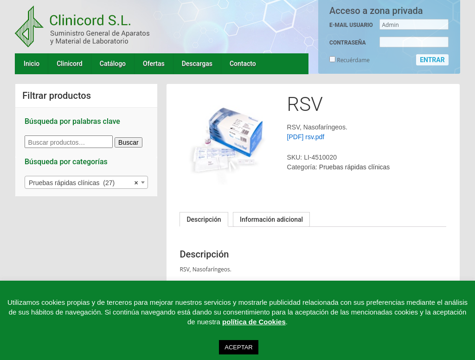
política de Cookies (254, 322)
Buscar (128, 142)
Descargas (197, 63)
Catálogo (113, 63)
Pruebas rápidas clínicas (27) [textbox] (83, 182)
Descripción (203, 219)
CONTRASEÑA (347, 42)
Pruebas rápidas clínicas (354, 167)
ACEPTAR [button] (238, 347)
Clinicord (70, 63)
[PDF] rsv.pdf (306, 137)
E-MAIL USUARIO (351, 25)
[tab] (204, 219)
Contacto (243, 63)
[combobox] (86, 182)
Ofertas (154, 63)
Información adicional (271, 219)
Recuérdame (349, 60)
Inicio (31, 63)
